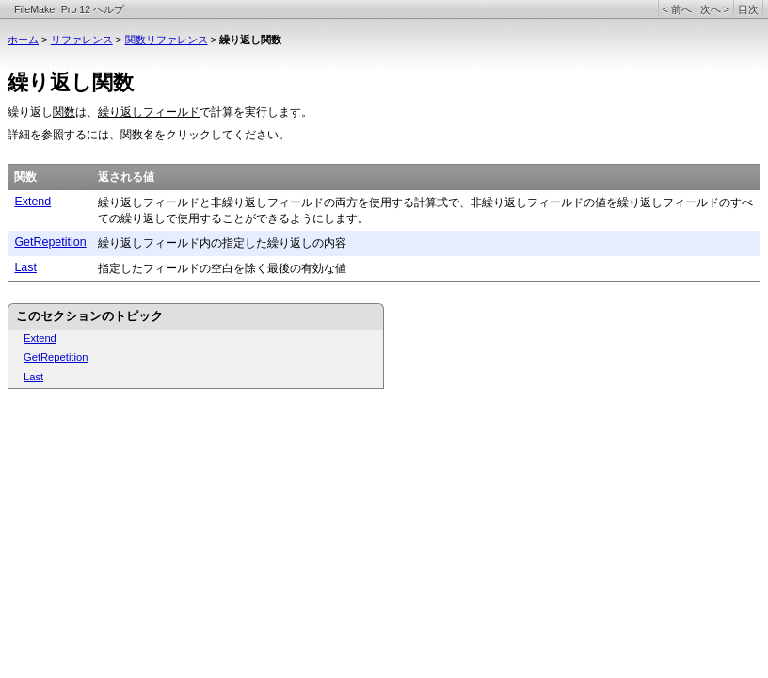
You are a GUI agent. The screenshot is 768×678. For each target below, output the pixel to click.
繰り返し (30, 112)
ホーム (23, 39)
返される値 (126, 177)
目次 (748, 9)
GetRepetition (50, 242)
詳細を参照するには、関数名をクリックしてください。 (149, 134)
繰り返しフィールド (149, 112)
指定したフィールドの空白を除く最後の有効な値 (222, 268)
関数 (64, 112)
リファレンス (82, 39)
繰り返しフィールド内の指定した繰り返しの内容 (222, 243)
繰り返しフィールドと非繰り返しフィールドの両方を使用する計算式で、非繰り (301, 202)
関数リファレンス (166, 39)
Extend (32, 201)
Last (25, 267)
